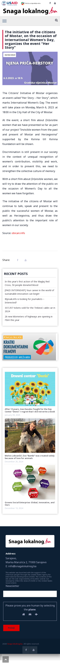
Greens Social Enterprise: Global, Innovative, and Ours (30, 503)
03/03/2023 (10, 54)
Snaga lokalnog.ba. (15, 644)
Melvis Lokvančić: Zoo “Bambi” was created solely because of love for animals (30, 456)
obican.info (18, 233)
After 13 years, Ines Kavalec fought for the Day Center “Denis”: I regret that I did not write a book (30, 410)
